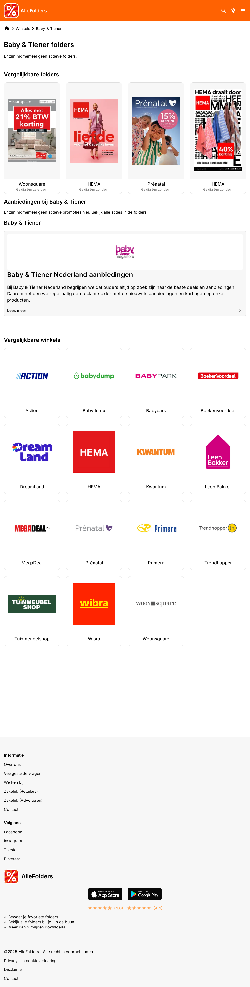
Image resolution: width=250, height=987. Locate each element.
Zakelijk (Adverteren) (23, 800)
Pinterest (12, 858)
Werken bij (13, 782)
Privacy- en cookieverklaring (30, 960)
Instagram (13, 840)
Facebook (13, 832)
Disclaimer (13, 969)
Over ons (12, 764)
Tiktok (9, 849)
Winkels (23, 28)
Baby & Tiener (49, 28)
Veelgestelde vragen (22, 773)
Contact (11, 809)
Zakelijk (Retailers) (21, 791)
